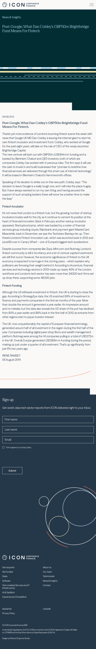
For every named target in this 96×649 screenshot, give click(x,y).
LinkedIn (47, 609)
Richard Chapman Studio (20, 638)
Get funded (7, 571)
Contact (47, 585)
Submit (12, 470)
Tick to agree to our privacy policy (16, 447)
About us (47, 567)
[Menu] (91, 5)
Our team (47, 571)
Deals (4, 576)
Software (6, 580)
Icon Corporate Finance (20, 4)
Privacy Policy (8, 613)
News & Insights (50, 580)
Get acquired (8, 567)
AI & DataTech (8, 592)
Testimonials (48, 576)
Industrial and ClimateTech (14, 597)
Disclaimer (7, 609)
